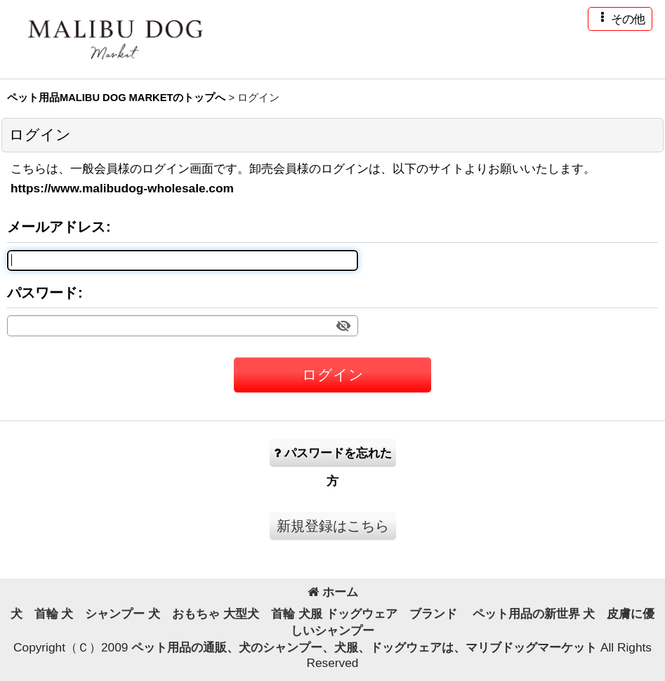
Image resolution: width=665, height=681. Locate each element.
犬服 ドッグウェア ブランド (383, 614)
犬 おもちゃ (184, 614)
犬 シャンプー (103, 614)
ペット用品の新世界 (526, 614)
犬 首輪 (34, 614)
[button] (620, 19)
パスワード (42, 292)
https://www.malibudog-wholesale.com (122, 188)
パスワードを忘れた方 (333, 456)
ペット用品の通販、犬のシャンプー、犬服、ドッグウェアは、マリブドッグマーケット (365, 647)
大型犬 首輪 (259, 614)
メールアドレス (56, 226)
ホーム (333, 592)
